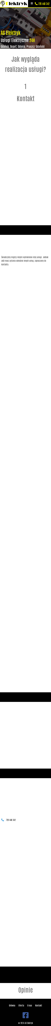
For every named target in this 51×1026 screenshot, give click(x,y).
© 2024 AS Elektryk (25, 1022)
